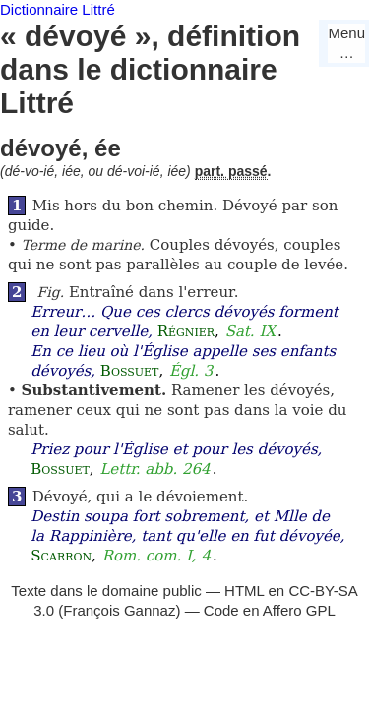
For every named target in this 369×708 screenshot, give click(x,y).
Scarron (61, 555)
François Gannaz (119, 610)
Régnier (186, 331)
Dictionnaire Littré (57, 9)
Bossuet (129, 371)
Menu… (346, 43)
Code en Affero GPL (270, 610)
